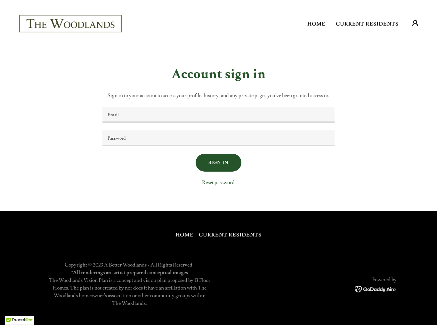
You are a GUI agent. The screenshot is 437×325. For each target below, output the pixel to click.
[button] (415, 23)
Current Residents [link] (367, 24)
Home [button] (184, 235)
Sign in (218, 163)
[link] (72, 22)
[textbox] (218, 115)
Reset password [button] (218, 182)
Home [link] (316, 24)
